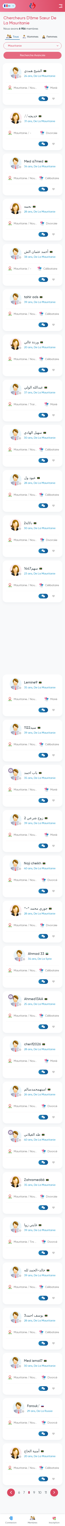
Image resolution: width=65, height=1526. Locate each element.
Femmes (49, 36)
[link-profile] (32, 73)
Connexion (10, 1520)
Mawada (32, 6)
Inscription (54, 1520)
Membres (32, 1520)
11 (46, 1493)
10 (39, 1493)
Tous (12, 37)
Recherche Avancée (32, 55)
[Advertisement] (32, 638)
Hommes (30, 36)
